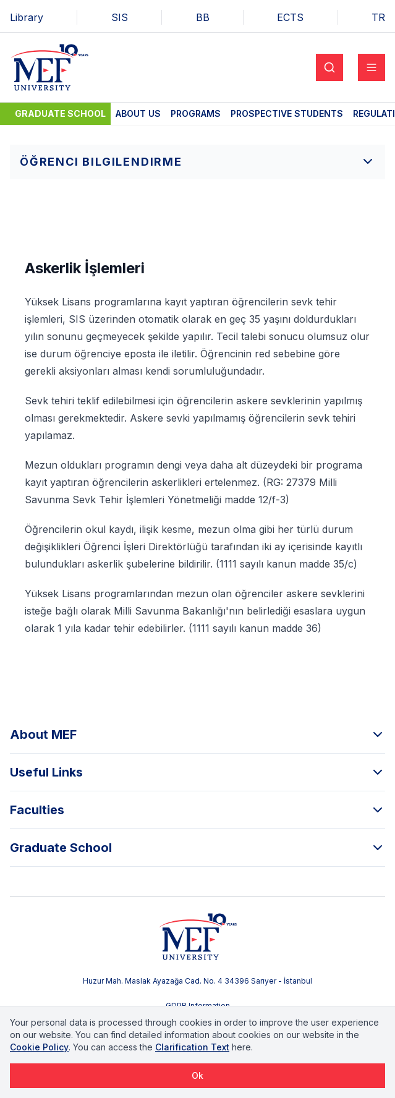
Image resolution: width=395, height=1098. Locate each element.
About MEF (197, 734)
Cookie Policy (39, 1047)
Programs (196, 113)
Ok (197, 1075)
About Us (138, 113)
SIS (119, 17)
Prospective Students (287, 113)
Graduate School (60, 113)
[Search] (329, 67)
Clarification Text (192, 1047)
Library (26, 17)
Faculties (197, 809)
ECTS (290, 17)
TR (378, 17)
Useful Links (197, 772)
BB (203, 17)
